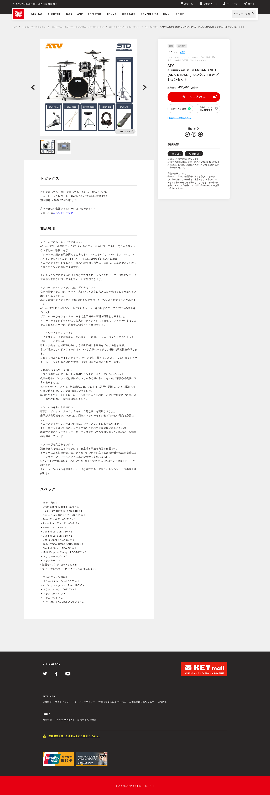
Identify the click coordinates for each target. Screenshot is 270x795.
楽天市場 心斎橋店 (86, 719)
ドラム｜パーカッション (34, 27)
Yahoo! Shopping (64, 719)
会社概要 (47, 702)
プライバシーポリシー (83, 702)
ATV (182, 52)
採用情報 (162, 702)
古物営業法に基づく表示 (141, 702)
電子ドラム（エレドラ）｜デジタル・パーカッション (78, 27)
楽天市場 (47, 719)
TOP (14, 27)
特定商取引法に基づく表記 (112, 702)
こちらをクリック (63, 212)
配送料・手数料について (180, 118)
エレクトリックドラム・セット (124, 27)
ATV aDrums (151, 27)
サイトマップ (62, 702)
